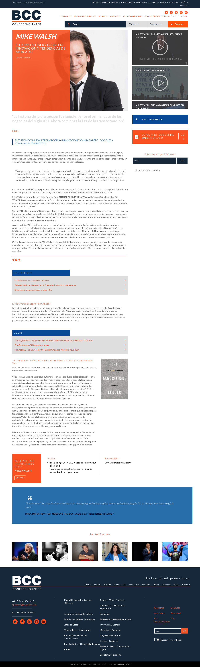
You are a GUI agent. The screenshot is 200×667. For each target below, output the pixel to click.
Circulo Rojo (107, 664)
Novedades (65, 16)
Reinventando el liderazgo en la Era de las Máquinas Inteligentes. (69, 285)
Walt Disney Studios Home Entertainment (94, 514)
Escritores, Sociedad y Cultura (78, 614)
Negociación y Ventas (110, 635)
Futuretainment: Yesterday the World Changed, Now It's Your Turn (69, 349)
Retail (67, 649)
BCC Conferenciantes (84, 16)
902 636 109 (25, 601)
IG (81, 664)
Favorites (177, 24)
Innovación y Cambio (76, 140)
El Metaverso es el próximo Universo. (69, 280)
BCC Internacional (132, 16)
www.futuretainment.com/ (118, 462)
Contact (20, 478)
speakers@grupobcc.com (24, 604)
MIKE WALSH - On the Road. (151, 70)
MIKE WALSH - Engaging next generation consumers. (159, 107)
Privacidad (176, 613)
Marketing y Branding (110, 630)
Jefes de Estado (72, 624)
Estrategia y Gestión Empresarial (115, 619)
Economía (104, 614)
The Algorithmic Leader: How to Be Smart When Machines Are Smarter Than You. (69, 340)
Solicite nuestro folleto (157, 16)
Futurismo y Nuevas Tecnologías (37, 140)
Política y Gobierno (109, 641)
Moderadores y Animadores (77, 630)
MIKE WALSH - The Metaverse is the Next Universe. (158, 36)
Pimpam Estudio (124, 664)
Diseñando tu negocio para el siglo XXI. (69, 289)
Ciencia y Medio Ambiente (112, 600)
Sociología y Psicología (110, 654)
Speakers (102, 16)
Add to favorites (148, 119)
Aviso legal (159, 607)
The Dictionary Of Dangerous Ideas (69, 345)
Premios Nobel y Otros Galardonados (82, 644)
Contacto (115, 16)
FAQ (173, 618)
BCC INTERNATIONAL (23, 612)
